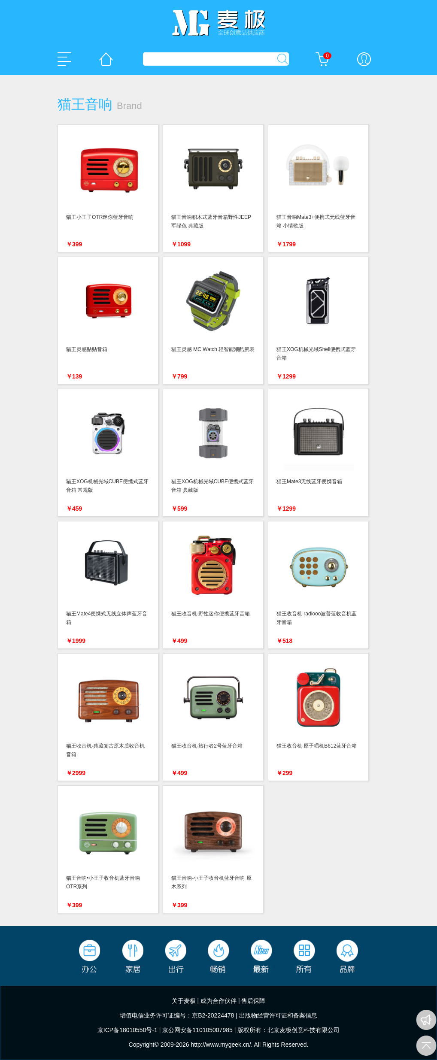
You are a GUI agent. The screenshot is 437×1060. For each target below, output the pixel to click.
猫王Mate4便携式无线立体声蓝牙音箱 (106, 618)
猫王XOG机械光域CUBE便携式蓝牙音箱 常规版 (107, 486)
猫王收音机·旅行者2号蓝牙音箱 (207, 746)
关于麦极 (184, 1000)
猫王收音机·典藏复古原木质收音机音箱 (105, 750)
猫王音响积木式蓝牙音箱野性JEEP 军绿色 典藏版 (211, 221)
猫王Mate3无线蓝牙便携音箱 (309, 482)
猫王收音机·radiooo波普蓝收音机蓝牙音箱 (316, 618)
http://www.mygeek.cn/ (221, 1044)
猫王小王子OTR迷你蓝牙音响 (100, 217)
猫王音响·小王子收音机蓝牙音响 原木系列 (211, 882)
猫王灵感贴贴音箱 (86, 349)
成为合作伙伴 (218, 1000)
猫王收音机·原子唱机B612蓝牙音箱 (316, 746)
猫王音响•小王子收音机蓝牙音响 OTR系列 (103, 882)
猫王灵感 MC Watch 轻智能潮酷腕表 (213, 349)
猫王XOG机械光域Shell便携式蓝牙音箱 (316, 353)
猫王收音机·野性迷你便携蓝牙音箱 (210, 614)
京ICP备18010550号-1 (127, 1030)
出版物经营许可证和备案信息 (278, 1015)
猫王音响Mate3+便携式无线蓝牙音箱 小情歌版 (315, 221)
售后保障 (253, 1000)
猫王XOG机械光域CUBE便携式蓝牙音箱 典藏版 (212, 486)
